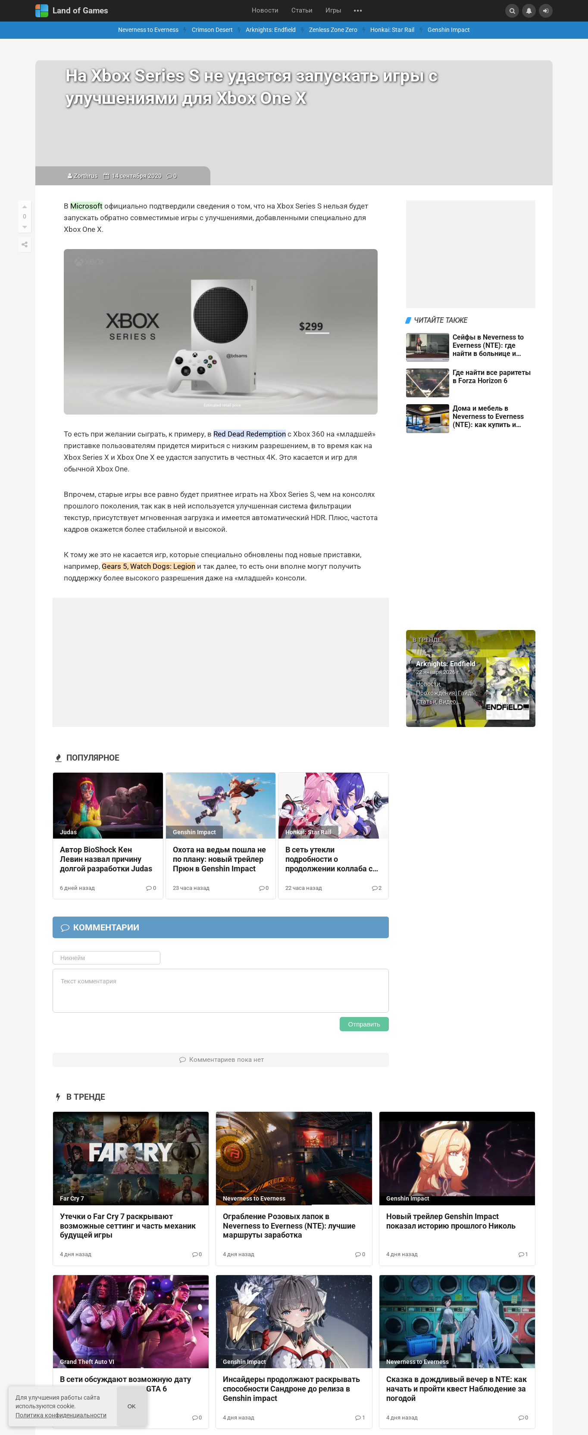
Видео (447, 701)
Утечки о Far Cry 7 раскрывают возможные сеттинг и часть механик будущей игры (128, 1226)
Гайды (467, 692)
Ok (132, 1406)
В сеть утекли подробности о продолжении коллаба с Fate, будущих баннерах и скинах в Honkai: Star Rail (331, 859)
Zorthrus (85, 175)
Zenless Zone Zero (333, 30)
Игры (333, 10)
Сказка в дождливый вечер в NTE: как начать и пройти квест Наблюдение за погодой (456, 1389)
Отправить (364, 1024)
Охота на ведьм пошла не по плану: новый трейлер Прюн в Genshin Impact (219, 859)
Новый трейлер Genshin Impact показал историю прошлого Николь (451, 1221)
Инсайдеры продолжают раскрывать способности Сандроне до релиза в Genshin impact (291, 1389)
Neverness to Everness (148, 30)
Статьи (302, 10)
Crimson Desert (212, 30)
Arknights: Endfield (271, 30)
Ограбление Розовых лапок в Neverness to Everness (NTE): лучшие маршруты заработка (289, 1226)
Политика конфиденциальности (61, 1415)
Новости (265, 10)
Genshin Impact (449, 30)
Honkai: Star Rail (392, 30)
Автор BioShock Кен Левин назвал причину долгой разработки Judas (106, 859)
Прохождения (435, 692)
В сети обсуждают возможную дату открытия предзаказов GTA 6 (125, 1384)
